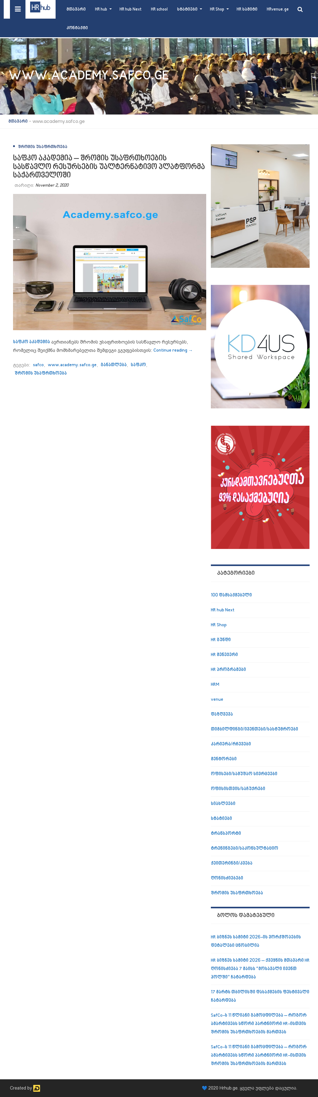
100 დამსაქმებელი (231, 595)
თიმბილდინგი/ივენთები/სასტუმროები (254, 729)
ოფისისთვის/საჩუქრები (238, 789)
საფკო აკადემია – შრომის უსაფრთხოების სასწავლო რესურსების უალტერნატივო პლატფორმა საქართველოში (109, 167)
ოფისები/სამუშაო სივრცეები (244, 774)
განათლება (114, 365)
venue (217, 700)
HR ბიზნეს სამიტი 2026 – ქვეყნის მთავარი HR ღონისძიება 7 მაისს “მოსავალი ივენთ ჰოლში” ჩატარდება (260, 969)
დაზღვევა (222, 714)
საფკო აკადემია (31, 342)
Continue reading (173, 350)
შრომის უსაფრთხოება (42, 147)
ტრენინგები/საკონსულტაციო (244, 849)
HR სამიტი (247, 9)
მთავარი (76, 9)
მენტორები (224, 759)
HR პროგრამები (228, 670)
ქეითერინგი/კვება (231, 863)
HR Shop (217, 9)
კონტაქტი (77, 28)
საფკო (138, 365)
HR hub (101, 9)
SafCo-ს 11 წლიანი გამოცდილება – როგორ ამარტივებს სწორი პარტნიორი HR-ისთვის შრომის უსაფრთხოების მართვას (259, 1024)
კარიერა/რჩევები (231, 744)
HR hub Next (131, 9)
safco (38, 365)
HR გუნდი (221, 640)
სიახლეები (223, 804)
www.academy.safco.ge (72, 365)
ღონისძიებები (227, 878)
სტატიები (187, 9)
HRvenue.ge (278, 9)
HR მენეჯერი (224, 655)
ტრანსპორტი (226, 834)
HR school (159, 9)
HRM (215, 685)
